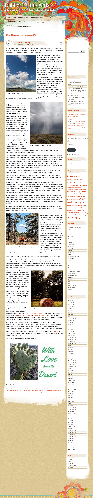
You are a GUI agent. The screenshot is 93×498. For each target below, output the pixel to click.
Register (70, 459)
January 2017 (71, 405)
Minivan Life (71, 252)
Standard (60, 42)
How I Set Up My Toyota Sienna (75, 86)
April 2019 (70, 353)
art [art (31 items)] (77, 176)
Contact (52, 18)
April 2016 (70, 422)
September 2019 (72, 343)
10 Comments (45, 392)
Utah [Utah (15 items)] (77, 212)
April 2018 (70, 376)
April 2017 (70, 399)
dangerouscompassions (73, 114)
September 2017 (72, 390)
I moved (40, 388)
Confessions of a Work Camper (39, 17)
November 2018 (72, 362)
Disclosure (59, 18)
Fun (69, 238)
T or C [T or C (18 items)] (75, 210)
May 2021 (70, 314)
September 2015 (72, 436)
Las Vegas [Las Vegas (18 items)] (76, 196)
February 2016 (71, 426)
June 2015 (70, 442)
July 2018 (70, 370)
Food (69, 235)
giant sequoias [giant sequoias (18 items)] (70, 194)
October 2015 (71, 434)
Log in (69, 461)
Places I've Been (72, 264)
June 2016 (70, 419)
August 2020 (71, 322)
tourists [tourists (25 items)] (79, 210)
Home (8, 17)
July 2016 (70, 417)
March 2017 (71, 401)
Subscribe (71, 150)
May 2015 (70, 444)
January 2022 (71, 304)
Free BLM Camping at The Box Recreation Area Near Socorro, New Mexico (76, 103)
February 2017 (71, 403)
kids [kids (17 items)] (72, 196)
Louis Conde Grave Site (79, 121)
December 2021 (72, 306)
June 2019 (70, 349)
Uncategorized (71, 287)
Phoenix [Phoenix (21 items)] (69, 205)
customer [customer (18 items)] (73, 189)
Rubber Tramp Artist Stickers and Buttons (19, 26)
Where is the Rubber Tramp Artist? (33, 392)
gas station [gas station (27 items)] (82, 191)
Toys (69, 281)
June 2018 (70, 372)
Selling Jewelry (71, 273)
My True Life (14, 388)
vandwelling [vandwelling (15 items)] (69, 214)
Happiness (70, 246)
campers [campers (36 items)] (70, 185)
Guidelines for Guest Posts (14, 21)
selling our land (31, 390)
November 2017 (72, 386)
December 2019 (72, 337)
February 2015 (71, 450)
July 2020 (70, 324)
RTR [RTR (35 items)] (79, 205)
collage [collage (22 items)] (78, 187)
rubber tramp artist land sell (52, 388)
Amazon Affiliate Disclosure (75, 165)
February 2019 (71, 357)
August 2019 (71, 345)
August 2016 (71, 415)
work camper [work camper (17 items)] (84, 215)
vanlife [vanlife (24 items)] (78, 215)
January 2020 (71, 335)
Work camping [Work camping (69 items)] (73, 217)
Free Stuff (70, 237)
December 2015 (72, 430)
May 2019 (70, 351)
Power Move (71, 99)
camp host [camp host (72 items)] (78, 185)
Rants (69, 269)
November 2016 (72, 409)
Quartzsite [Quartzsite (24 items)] (75, 205)
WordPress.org (71, 467)
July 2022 (70, 301)
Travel (69, 283)
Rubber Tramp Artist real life (21, 390)
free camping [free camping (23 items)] (83, 189)
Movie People (71, 93)
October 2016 (71, 411)
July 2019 (70, 347)
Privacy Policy (40, 22)
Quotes (70, 267)
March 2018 (71, 378)
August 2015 (71, 438)
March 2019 (71, 355)
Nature (69, 260)
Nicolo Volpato (30, 492)
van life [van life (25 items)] (74, 215)
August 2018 (71, 368)
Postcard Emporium (39, 315)
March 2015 (71, 448)
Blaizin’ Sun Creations (36, 313)
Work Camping (71, 291)
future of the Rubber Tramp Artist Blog (30, 388)
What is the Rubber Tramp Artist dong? (17, 392)
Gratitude (70, 242)
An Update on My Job (73, 95)
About (14, 17)
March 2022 (71, 302)
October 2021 (71, 308)
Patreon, (53, 331)
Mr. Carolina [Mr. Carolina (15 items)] (73, 199)
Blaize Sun (30, 44)
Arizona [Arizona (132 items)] (71, 176)
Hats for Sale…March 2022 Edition (76, 97)
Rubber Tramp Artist (28, 5)
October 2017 (71, 388)
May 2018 (70, 374)
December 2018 (72, 361)
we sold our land (38, 390)
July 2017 (70, 393)
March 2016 (71, 424)
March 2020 (71, 331)
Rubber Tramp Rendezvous (74, 271)
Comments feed (72, 465)
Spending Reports (72, 275)
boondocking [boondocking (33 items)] (71, 179)
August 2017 (71, 391)
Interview (70, 250)
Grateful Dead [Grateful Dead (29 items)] (78, 194)
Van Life (70, 289)
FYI (69, 240)
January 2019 (71, 359)
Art (68, 229)
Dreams (70, 233)
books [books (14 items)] (79, 176)
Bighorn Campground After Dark (75, 88)
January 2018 (71, 382)
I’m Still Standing (22, 42)
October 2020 (71, 320)
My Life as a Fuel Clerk (73, 256)
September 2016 (72, 413)
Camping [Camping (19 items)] (73, 187)
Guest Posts (71, 244)
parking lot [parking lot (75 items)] (79, 202)
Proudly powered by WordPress (11, 492)
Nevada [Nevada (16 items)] (78, 199)
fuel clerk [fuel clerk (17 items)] (76, 191)
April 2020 (70, 330)
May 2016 (70, 420)
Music (69, 254)
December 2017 (72, 384)
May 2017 (70, 397)
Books (69, 231)
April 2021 (70, 316)
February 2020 (71, 333)
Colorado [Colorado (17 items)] (69, 189)
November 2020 (72, 318)
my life (44, 388)
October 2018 (71, 364)
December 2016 (72, 407)
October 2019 (71, 341)
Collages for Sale (23, 17)
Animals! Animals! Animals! (74, 227)
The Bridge (70, 277)
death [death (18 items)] (77, 189)
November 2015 (72, 432)
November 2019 (72, 339)
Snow (69, 84)
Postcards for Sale (29, 22)
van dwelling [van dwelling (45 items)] (83, 213)
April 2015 (70, 446)
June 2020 (70, 326)
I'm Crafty (70, 248)
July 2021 (70, 310)
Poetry (69, 266)
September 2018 (72, 366)
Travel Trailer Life (72, 285)
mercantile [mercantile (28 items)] (82, 196)
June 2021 (70, 312)
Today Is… (70, 279)
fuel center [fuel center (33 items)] (70, 192)
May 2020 (70, 328)
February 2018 (71, 380)
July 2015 (70, 440)
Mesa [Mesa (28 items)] (68, 199)
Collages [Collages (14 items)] (82, 187)
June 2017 (70, 395)
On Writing (70, 262)
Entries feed (71, 463)
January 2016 (71, 428)
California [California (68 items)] (77, 182)
